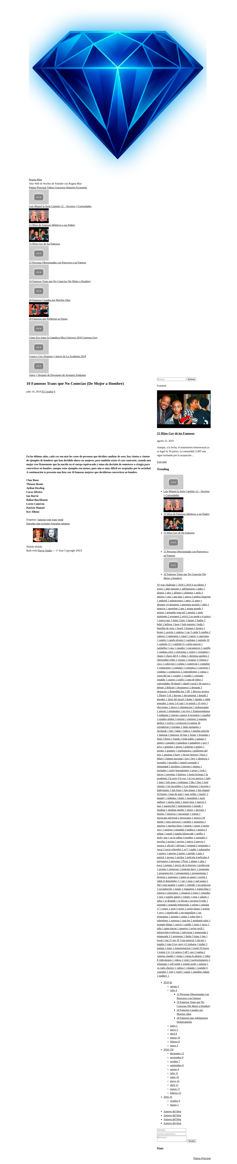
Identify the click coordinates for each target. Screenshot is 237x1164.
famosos (42, 519)
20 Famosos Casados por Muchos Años (49, 300)
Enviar (195, 1142)
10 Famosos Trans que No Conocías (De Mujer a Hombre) (60, 281)
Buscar (191, 379)
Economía (81, 187)
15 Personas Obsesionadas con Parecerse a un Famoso (57, 262)
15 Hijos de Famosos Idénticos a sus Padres (52, 225)
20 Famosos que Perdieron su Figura (48, 318)
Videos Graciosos (56, 187)
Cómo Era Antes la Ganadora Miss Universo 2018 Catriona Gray (63, 337)
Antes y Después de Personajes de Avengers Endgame (57, 375)
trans (54, 519)
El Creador (47, 391)
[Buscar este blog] (171, 379)
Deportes (71, 187)
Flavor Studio (45, 550)
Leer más (162, 461)
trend (60, 519)
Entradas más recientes (38, 523)
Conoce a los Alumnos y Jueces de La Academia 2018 (57, 356)
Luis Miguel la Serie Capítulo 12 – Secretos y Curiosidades (60, 206)
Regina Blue (35, 179)
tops (49, 519)
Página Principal (38, 187)
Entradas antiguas (60, 523)
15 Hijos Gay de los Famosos (44, 243)
